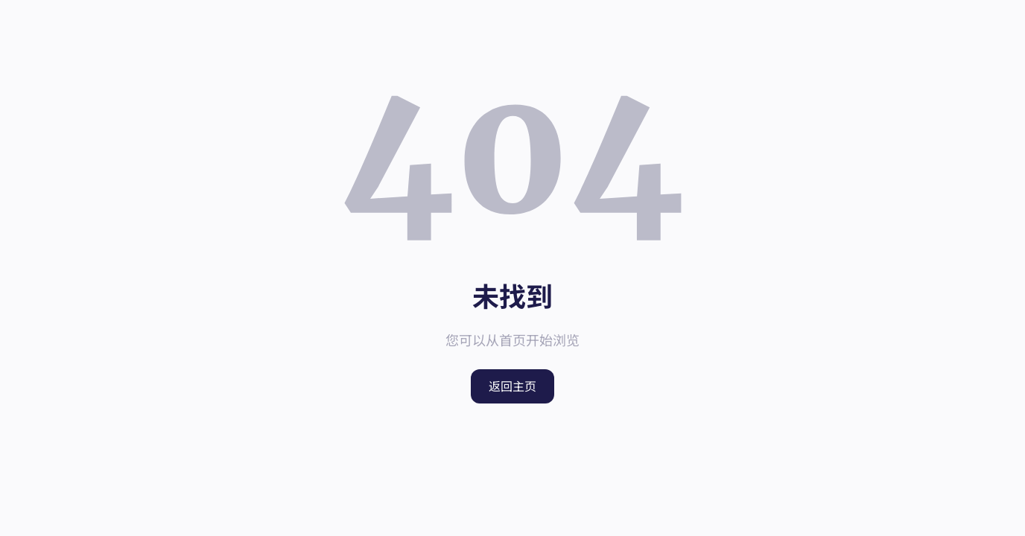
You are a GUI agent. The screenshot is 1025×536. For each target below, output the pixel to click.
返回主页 (512, 386)
